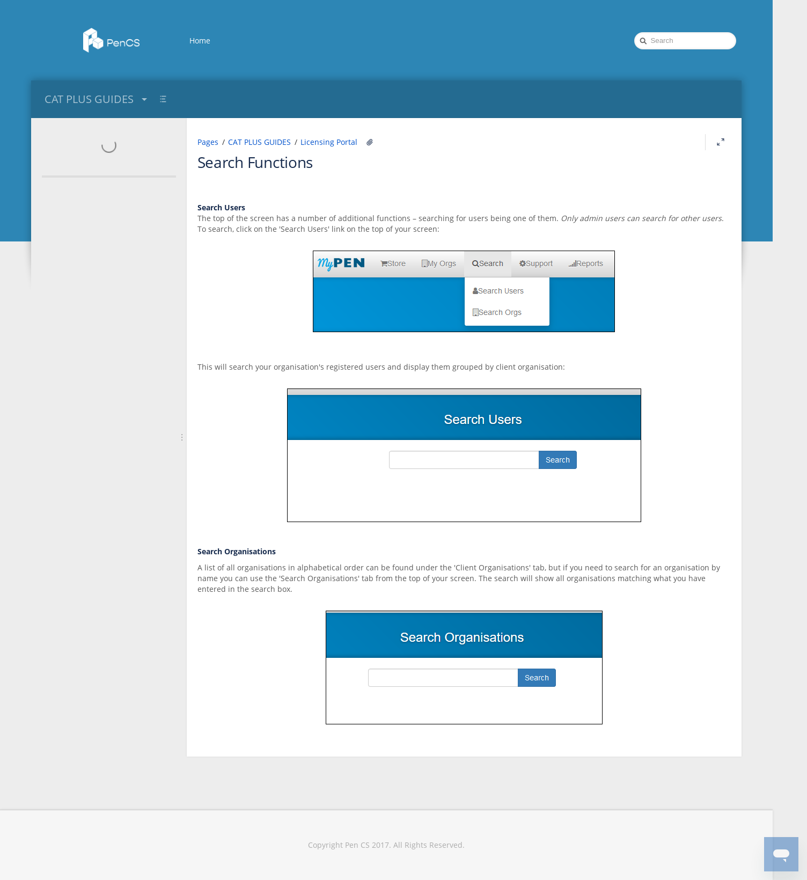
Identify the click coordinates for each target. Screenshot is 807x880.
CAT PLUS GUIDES (97, 99)
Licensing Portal (328, 142)
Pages (207, 142)
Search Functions (255, 162)
